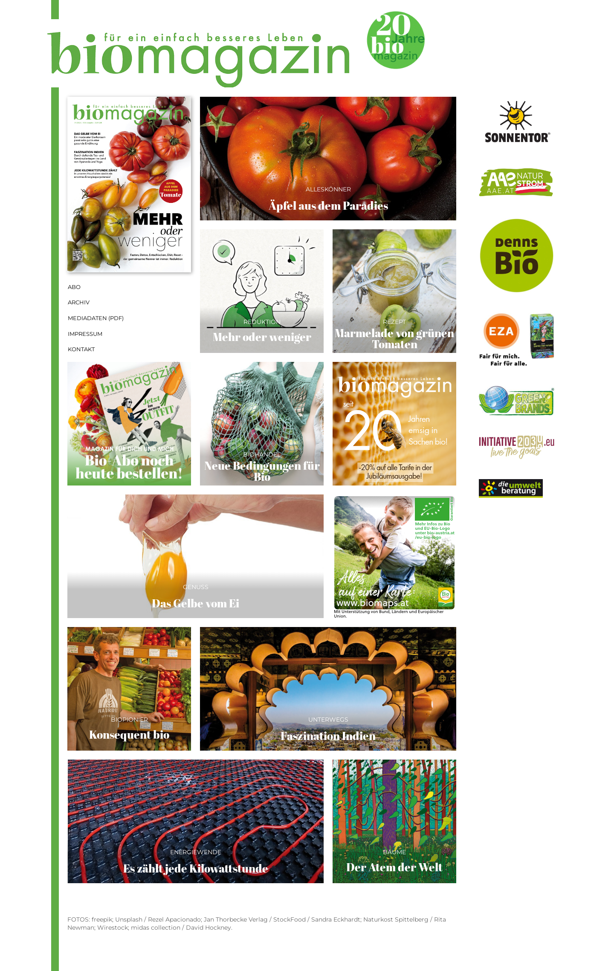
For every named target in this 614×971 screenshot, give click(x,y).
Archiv (79, 302)
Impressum (85, 334)
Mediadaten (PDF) (96, 318)
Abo (74, 287)
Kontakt (81, 349)
